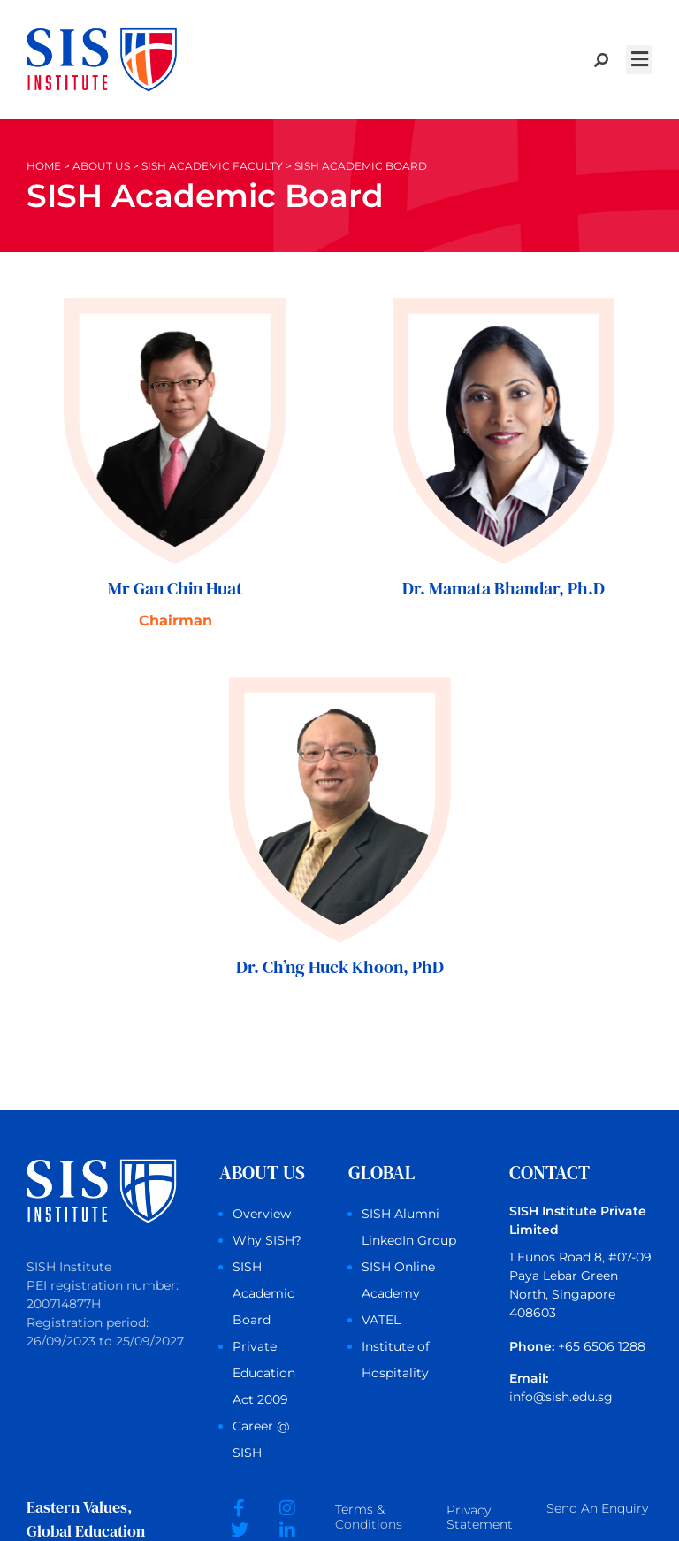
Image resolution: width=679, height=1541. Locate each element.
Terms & (368, 1518)
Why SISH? (267, 1240)
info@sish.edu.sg (561, 1397)
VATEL (381, 1320)
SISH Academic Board (263, 1293)
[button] (639, 59)
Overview (262, 1214)
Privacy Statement (479, 1518)
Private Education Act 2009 (264, 1372)
